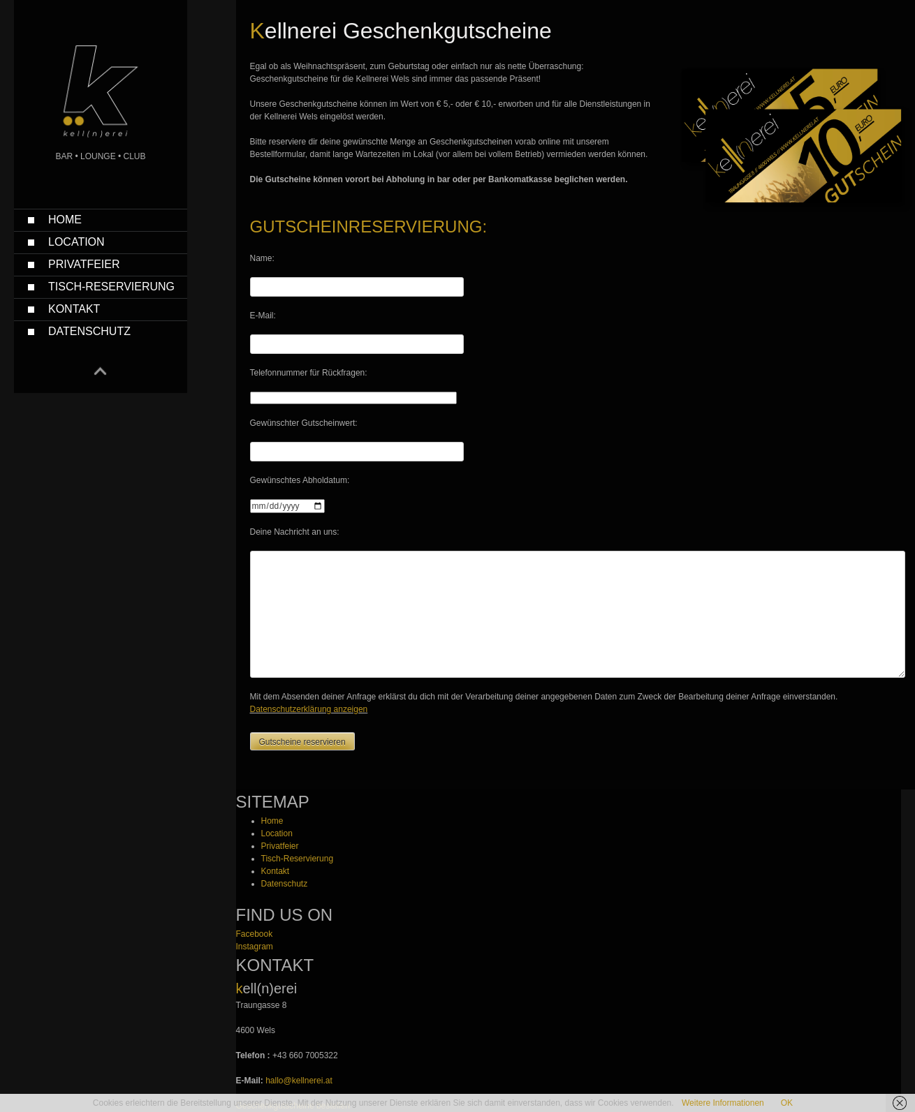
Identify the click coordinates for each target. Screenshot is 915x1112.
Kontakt (74, 309)
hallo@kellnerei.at (298, 1080)
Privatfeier (84, 264)
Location (76, 242)
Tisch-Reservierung (111, 286)
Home (65, 219)
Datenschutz (89, 331)
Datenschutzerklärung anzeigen (309, 709)
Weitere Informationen (723, 1103)
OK (787, 1103)
